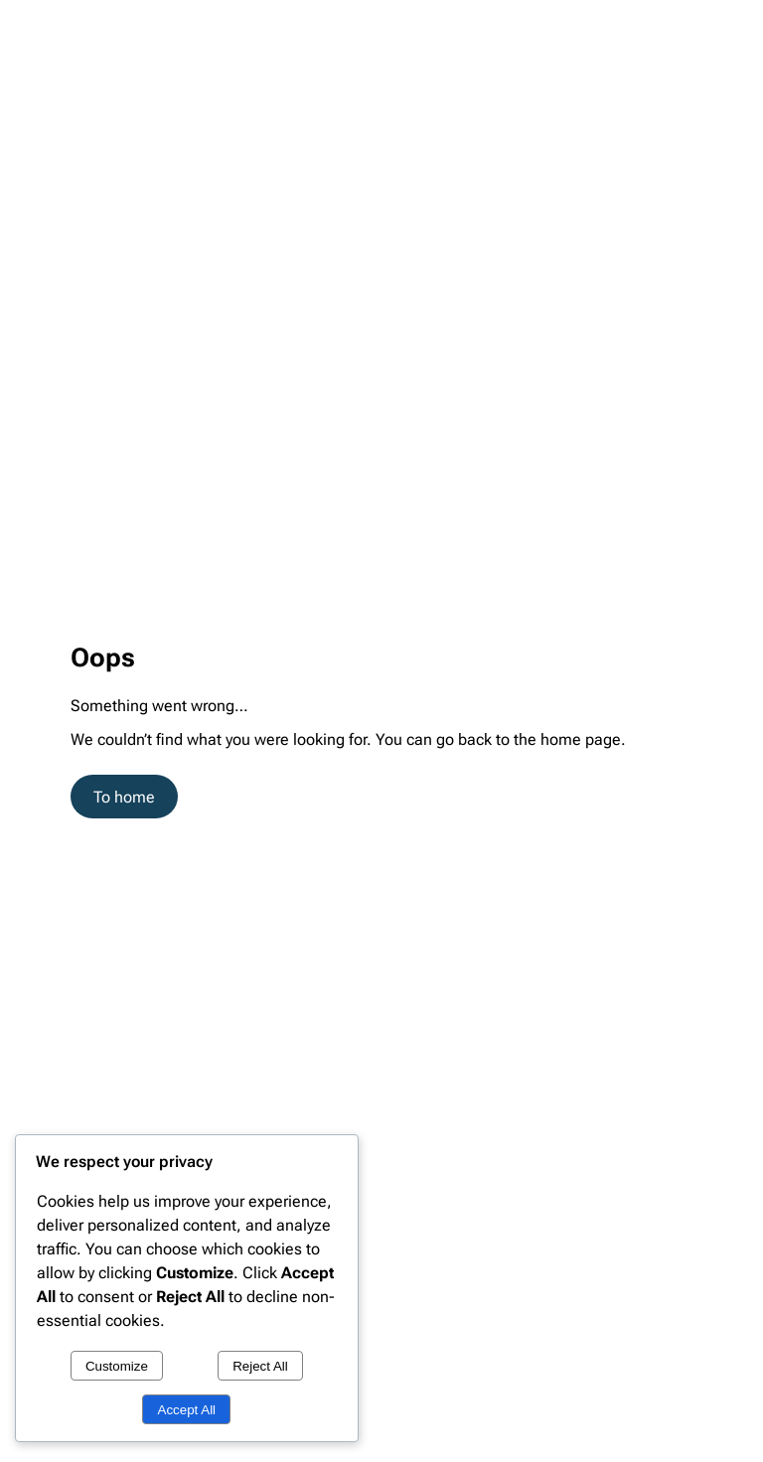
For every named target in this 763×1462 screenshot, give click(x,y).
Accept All (187, 1409)
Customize (116, 1366)
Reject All (260, 1366)
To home (124, 797)
